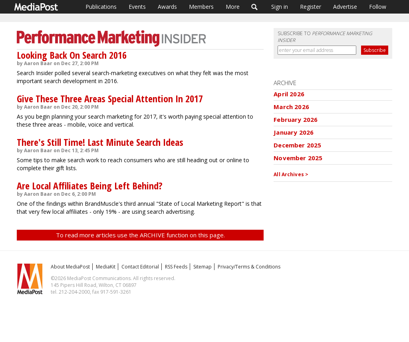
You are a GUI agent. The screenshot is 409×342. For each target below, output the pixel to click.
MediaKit (105, 266)
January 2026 (294, 132)
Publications (101, 6)
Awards (167, 6)
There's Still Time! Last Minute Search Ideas (100, 142)
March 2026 (291, 107)
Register (310, 6)
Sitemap (202, 266)
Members (201, 6)
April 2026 (289, 94)
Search (255, 7)
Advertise (345, 6)
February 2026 (296, 119)
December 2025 (297, 145)
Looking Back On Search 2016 (72, 55)
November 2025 (298, 158)
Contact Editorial (140, 266)
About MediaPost (70, 266)
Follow (377, 6)
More (233, 6)
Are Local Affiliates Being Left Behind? (90, 185)
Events (137, 6)
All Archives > (291, 174)
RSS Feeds (176, 266)
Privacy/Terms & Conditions (249, 266)
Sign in (279, 6)
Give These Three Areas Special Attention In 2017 (110, 98)
